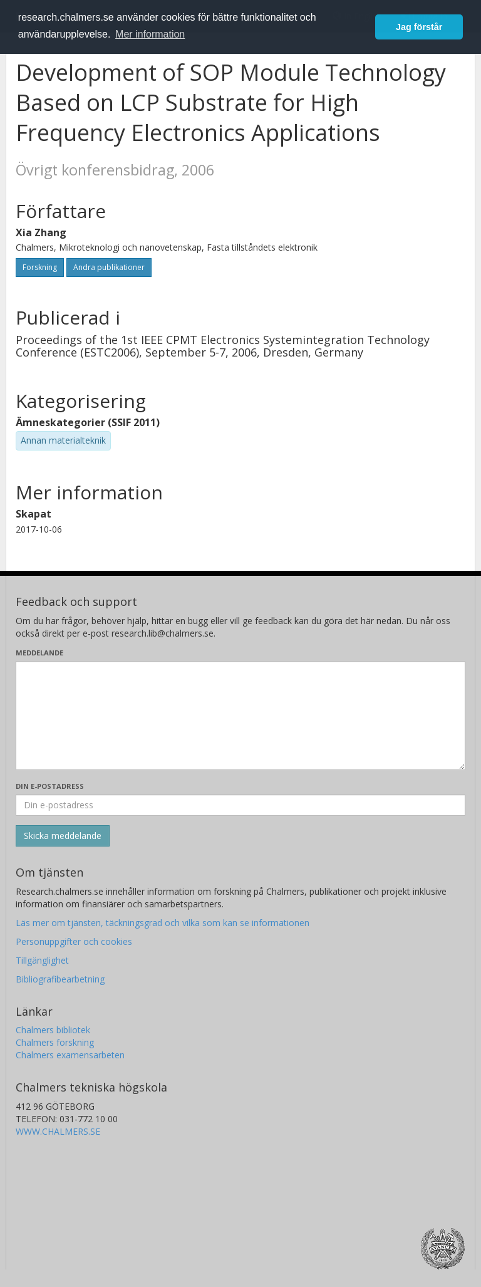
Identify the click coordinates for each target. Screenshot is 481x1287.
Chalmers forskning (55, 1042)
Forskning (40, 267)
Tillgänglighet (42, 960)
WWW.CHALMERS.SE (58, 1131)
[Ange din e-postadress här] (240, 805)
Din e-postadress (50, 786)
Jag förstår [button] (419, 27)
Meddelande (39, 652)
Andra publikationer (109, 267)
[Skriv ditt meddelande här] (240, 715)
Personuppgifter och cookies (74, 941)
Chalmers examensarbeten (70, 1055)
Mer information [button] (150, 34)
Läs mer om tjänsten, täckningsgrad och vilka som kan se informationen (162, 923)
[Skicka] (63, 836)
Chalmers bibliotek (53, 1030)
